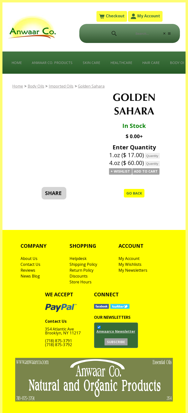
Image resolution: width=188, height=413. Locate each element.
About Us (29, 258)
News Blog (30, 276)
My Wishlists (129, 264)
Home (17, 62)
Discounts (79, 276)
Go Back (134, 193)
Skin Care (92, 62)
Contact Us (31, 264)
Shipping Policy (83, 264)
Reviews (28, 270)
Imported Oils (62, 86)
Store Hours (81, 282)
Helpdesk (78, 258)
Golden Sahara (92, 86)
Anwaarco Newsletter (115, 332)
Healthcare (122, 62)
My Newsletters (132, 270)
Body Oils (36, 86)
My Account (145, 16)
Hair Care (151, 62)
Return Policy (82, 270)
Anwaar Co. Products (52, 62)
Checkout (112, 16)
